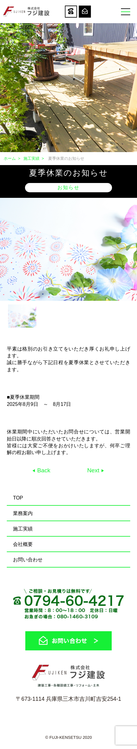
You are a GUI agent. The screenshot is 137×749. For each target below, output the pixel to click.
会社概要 (23, 544)
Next (94, 470)
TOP (18, 497)
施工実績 (31, 158)
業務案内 (23, 513)
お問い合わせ (28, 559)
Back (42, 470)
